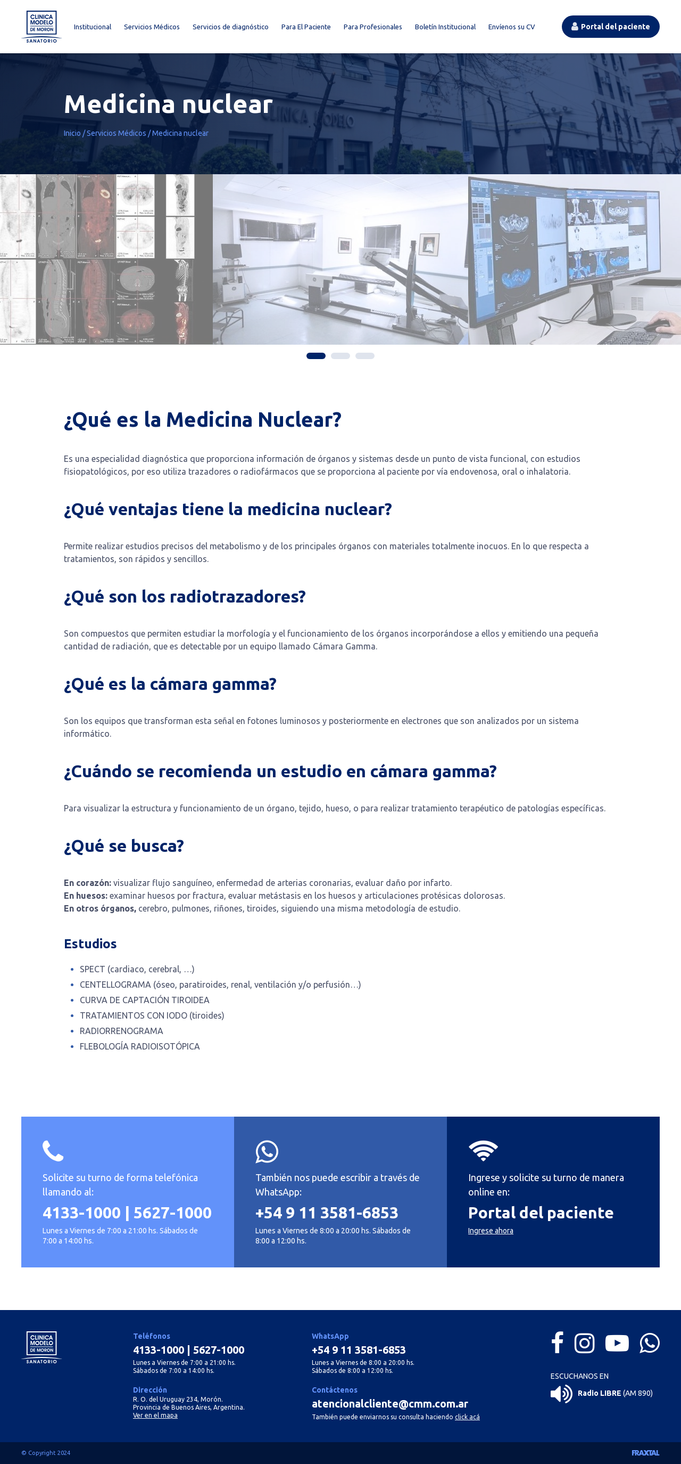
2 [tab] (340, 356)
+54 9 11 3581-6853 (326, 1219)
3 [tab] (365, 356)
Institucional (92, 26)
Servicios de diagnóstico (231, 26)
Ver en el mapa (155, 1415)
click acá (467, 1416)
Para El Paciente (306, 26)
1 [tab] (316, 356)
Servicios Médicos (152, 26)
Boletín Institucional (445, 26)
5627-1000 (173, 1219)
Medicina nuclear (180, 133)
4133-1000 (82, 1219)
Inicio (72, 133)
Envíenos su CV (511, 26)
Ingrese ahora (490, 1237)
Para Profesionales (373, 26)
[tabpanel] (378, 259)
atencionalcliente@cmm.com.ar (390, 1403)
